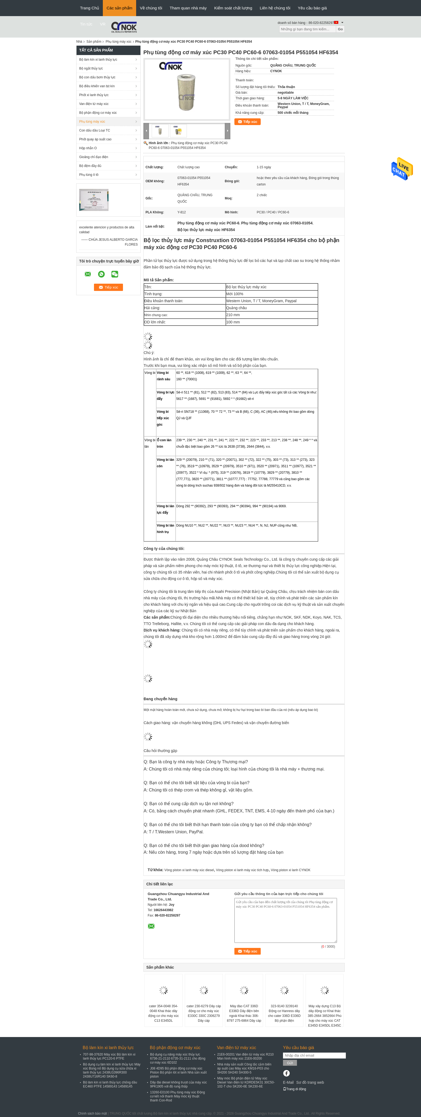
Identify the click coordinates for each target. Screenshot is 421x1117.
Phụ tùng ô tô (89, 175)
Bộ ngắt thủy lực (91, 68)
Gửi (290, 1063)
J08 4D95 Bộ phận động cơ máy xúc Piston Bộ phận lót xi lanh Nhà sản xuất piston (178, 1072)
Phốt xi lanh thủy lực (93, 95)
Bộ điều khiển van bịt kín (97, 86)
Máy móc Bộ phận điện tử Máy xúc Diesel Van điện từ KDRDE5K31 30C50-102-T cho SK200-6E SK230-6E (246, 1082)
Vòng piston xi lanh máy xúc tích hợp (242, 870)
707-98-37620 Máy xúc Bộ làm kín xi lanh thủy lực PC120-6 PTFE (109, 1056)
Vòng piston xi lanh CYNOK (290, 870)
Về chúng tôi (151, 8)
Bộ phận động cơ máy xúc (98, 113)
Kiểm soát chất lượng (233, 8)
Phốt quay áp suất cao (95, 139)
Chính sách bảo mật (92, 1113)
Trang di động (294, 1089)
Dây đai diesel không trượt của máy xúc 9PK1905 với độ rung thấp (178, 1084)
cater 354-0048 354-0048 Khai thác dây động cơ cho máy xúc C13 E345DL (163, 1013)
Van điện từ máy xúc (94, 104)
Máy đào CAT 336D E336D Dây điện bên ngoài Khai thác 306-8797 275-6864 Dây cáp (244, 1013)
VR (103, 24)
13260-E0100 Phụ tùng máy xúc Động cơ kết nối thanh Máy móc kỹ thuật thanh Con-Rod (177, 1096)
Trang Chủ (89, 8)
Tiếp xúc (250, 122)
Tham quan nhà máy (188, 8)
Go (340, 29)
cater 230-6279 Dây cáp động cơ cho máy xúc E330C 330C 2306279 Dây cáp (204, 1013)
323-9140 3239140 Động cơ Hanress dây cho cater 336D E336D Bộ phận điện (284, 1013)
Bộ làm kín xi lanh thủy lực (98, 59)
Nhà (79, 41)
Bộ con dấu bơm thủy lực (97, 77)
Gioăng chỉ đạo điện (93, 157)
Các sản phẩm (119, 8)
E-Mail (288, 1082)
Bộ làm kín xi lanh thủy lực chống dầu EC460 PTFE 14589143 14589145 (110, 1084)
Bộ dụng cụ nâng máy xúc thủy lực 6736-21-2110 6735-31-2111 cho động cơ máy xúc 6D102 (177, 1058)
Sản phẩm (93, 41)
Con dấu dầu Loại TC (94, 130)
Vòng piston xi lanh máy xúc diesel (189, 870)
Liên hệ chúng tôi (275, 8)
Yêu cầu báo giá (312, 8)
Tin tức (86, 24)
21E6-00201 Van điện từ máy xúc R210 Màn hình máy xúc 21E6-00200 (245, 1056)
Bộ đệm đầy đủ (90, 166)
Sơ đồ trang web (310, 1082)
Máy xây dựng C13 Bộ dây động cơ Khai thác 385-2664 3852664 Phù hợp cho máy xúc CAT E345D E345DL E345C (324, 1015)
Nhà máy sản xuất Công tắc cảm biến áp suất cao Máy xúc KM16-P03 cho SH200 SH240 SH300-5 (244, 1068)
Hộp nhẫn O (88, 148)
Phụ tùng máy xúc (118, 41)
